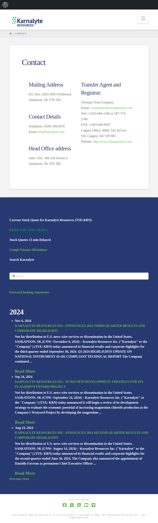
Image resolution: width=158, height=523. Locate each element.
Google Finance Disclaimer (28, 249)
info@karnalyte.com (51, 132)
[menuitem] (5, 4)
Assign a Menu (79, 499)
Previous (15, 479)
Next (25, 479)
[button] (143, 18)
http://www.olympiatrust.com (112, 141)
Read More (25, 371)
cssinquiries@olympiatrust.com (111, 108)
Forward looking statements (29, 292)
